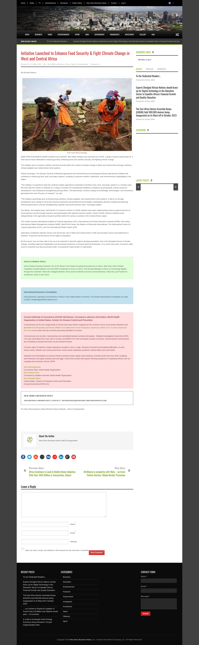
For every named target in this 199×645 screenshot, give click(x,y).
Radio (32, 3)
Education (67, 582)
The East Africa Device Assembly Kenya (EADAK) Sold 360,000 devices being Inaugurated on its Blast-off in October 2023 (156, 112)
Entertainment (63, 34)
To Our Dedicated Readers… (57, 41)
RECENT (139, 69)
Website (73, 542)
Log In (123, 3)
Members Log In (144, 60)
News (27, 34)
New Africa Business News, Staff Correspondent (67, 64)
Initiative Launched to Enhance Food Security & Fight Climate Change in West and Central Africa (75, 56)
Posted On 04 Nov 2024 (145, 80)
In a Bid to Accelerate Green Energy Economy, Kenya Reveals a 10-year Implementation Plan (37, 622)
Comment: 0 (95, 64)
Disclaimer (64, 3)
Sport (77, 34)
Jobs (87, 34)
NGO (153, 34)
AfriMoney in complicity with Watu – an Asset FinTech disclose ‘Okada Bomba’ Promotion (104, 473)
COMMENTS (161, 69)
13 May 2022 (35, 64)
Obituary (66, 616)
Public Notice (77, 3)
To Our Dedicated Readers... (148, 76)
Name (72, 524)
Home (23, 3)
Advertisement (50, 3)
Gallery (143, 34)
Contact (114, 3)
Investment (129, 34)
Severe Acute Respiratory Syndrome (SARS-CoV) (90, 328)
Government (100, 34)
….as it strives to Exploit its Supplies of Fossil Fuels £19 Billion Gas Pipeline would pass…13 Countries (40, 611)
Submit (145, 614)
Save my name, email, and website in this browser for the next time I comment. (57, 550)
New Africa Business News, (81, 640)
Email (72, 533)
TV (39, 3)
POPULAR (149, 69)
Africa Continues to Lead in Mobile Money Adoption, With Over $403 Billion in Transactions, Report (52, 473)
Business (38, 34)
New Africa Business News (96, 3)
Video (50, 34)
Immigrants (114, 34)
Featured (66, 592)
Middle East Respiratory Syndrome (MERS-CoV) (46, 328)
